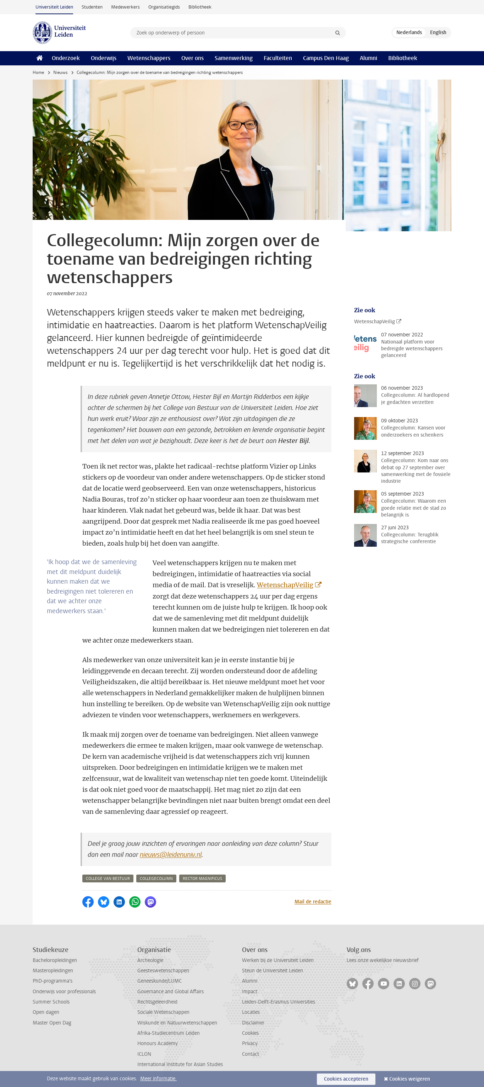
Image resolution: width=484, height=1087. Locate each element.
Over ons (192, 58)
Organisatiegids (164, 7)
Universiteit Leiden (54, 7)
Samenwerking (234, 58)
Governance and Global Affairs (170, 991)
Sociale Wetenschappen (163, 1012)
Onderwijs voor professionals (64, 991)
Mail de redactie (313, 901)
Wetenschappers (148, 58)
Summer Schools (51, 1002)
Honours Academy (157, 1043)
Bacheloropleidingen (55, 960)
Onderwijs (103, 58)
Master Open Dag (52, 1023)
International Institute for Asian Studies (180, 1064)
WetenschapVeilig (285, 585)
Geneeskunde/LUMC (159, 981)
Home (38, 72)
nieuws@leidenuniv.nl (171, 854)
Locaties (251, 1012)
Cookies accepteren (346, 1079)
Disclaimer (253, 1023)
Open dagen (46, 1012)
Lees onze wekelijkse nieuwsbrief (383, 960)
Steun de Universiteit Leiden (272, 970)
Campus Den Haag (326, 58)
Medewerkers (125, 7)
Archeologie (150, 960)
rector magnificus (202, 878)
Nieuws (60, 72)
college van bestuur (108, 878)
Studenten (92, 7)
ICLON (144, 1054)
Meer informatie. (158, 1078)
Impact (249, 991)
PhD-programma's (52, 981)
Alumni (368, 58)
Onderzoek (66, 58)
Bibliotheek (199, 7)
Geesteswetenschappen (163, 970)
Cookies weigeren (409, 1079)
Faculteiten (278, 58)
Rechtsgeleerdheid (157, 1002)
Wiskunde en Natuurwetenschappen (177, 1023)
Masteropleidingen (53, 970)
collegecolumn (156, 878)
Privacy (250, 1043)
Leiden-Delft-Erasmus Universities (278, 1002)
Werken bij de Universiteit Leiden (278, 960)
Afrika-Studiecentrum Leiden (168, 1033)
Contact (250, 1054)
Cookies (250, 1033)
